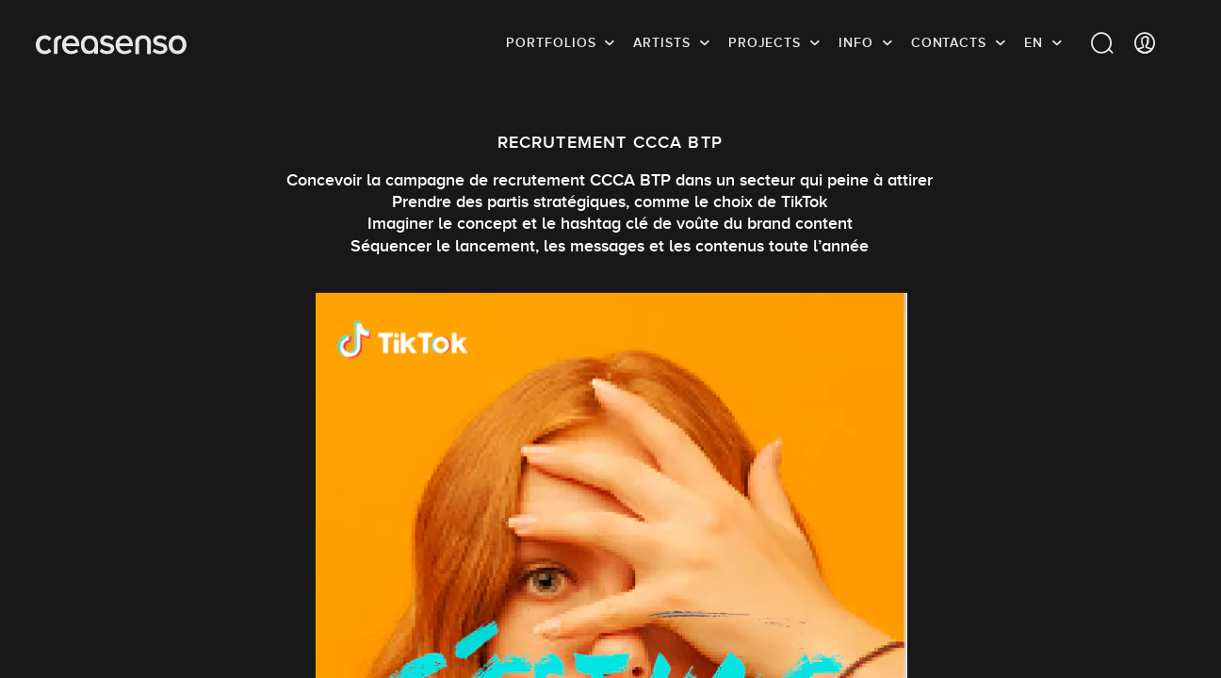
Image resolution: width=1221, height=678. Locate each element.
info (855, 42)
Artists (661, 42)
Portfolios (550, 42)
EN (1033, 42)
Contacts (948, 42)
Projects (764, 42)
